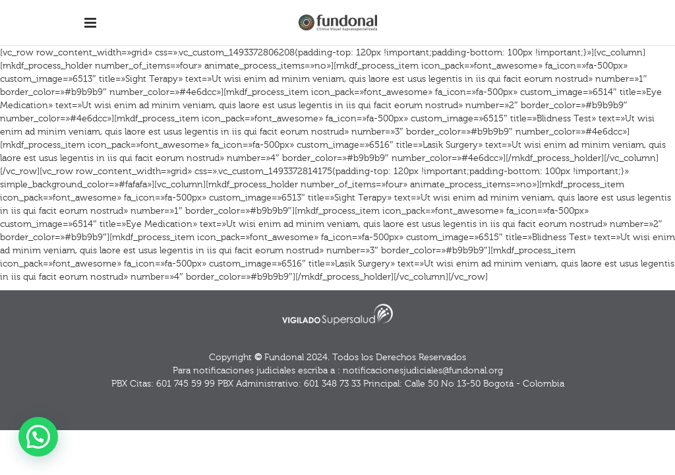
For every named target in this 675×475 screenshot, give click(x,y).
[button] (38, 437)
